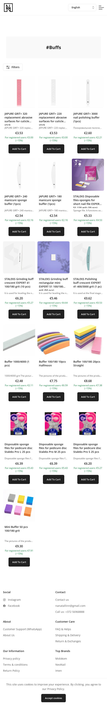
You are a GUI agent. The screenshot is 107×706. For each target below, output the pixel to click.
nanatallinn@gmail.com (70, 606)
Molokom (61, 658)
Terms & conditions (15, 664)
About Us (9, 635)
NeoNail (60, 664)
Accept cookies (53, 698)
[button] (19, 116)
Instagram (14, 599)
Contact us (62, 599)
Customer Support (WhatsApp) (22, 629)
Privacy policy (11, 658)
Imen (58, 670)
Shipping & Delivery (67, 635)
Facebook (14, 606)
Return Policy (11, 670)
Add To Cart (19, 149)
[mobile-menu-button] (101, 7)
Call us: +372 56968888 (69, 612)
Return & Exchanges (68, 641)
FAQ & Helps (63, 629)
